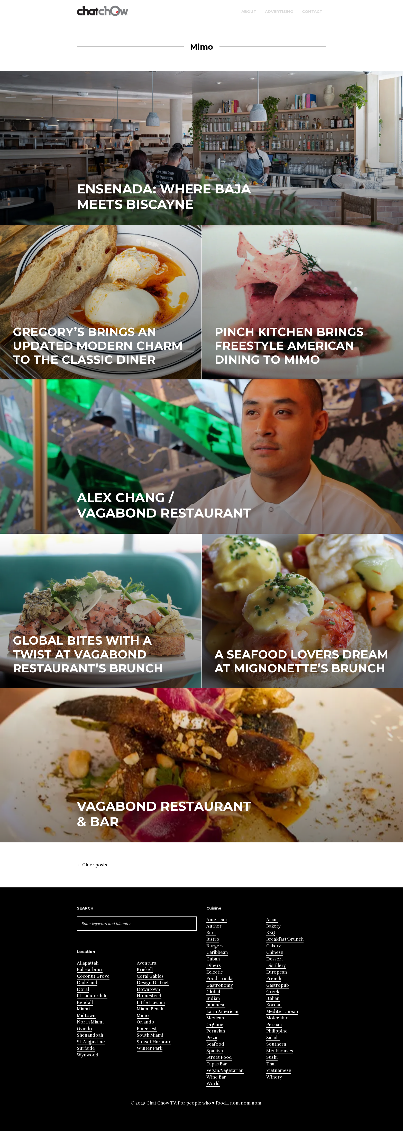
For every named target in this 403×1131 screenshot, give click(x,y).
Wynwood (87, 1055)
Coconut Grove (93, 976)
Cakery (273, 946)
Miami (83, 1009)
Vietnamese (278, 1070)
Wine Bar (216, 1077)
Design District (153, 982)
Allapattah (87, 963)
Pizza (211, 1037)
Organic (214, 1024)
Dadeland (87, 982)
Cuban (213, 959)
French (273, 978)
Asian (272, 919)
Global (213, 991)
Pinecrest (147, 1028)
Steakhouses (279, 1051)
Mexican (215, 1018)
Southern (276, 1044)
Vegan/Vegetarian (225, 1070)
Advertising (279, 11)
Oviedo (84, 1028)
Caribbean (217, 952)
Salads (273, 1037)
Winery (274, 1077)
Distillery (276, 965)
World (213, 1083)
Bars (211, 933)
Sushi (272, 1057)
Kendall (85, 1002)
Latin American (222, 1011)
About (248, 11)
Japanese (215, 1005)
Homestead (149, 996)
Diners (213, 965)
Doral (83, 989)
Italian (273, 998)
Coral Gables (150, 976)
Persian (274, 1024)
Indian (213, 998)
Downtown (148, 989)
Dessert (274, 959)
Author (214, 926)
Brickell (145, 969)
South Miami (150, 1035)
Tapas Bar (216, 1064)
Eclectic (214, 972)
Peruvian (215, 1031)
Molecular (277, 1018)
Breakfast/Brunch (285, 939)
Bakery (273, 926)
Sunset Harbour (154, 1042)
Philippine (277, 1031)
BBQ (270, 933)
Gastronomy (219, 985)
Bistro (212, 939)
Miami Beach (150, 1009)
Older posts (92, 865)
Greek (272, 991)
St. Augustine (91, 1042)
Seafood (215, 1044)
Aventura (146, 963)
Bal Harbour (90, 969)
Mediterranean (282, 1011)
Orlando (145, 1022)
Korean (274, 1005)
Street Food (219, 1057)
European (276, 972)
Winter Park (149, 1048)
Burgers (214, 946)
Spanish (214, 1051)
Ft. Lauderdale (92, 996)
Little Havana (151, 1002)
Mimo (143, 1015)
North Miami (90, 1022)
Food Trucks (219, 978)
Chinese (274, 952)
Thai (271, 1064)
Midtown (86, 1015)
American (216, 919)
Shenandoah (90, 1035)
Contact (312, 11)
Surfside (86, 1048)
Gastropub (277, 985)
